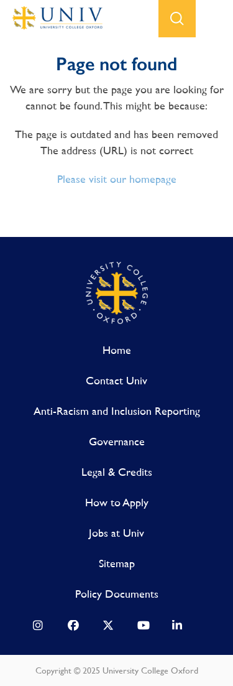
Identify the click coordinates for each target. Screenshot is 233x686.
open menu (214, 18)
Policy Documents (116, 593)
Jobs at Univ (116, 532)
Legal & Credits (116, 471)
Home (117, 349)
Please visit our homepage (116, 178)
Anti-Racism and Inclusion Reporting (117, 410)
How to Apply (116, 502)
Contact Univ (116, 380)
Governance (117, 441)
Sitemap (117, 563)
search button (177, 18)
